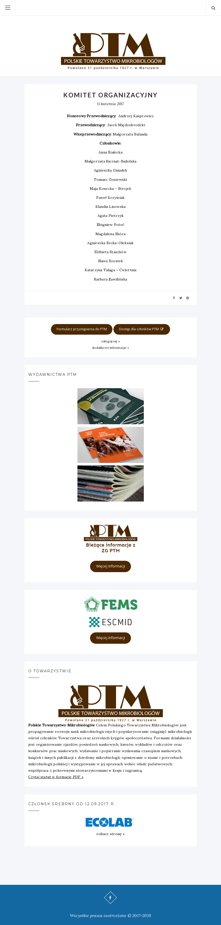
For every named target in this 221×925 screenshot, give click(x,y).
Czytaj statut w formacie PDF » (55, 777)
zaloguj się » (110, 341)
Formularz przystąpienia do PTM (82, 329)
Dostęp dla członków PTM (141, 329)
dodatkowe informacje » (110, 348)
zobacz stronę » (110, 833)
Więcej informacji (110, 566)
